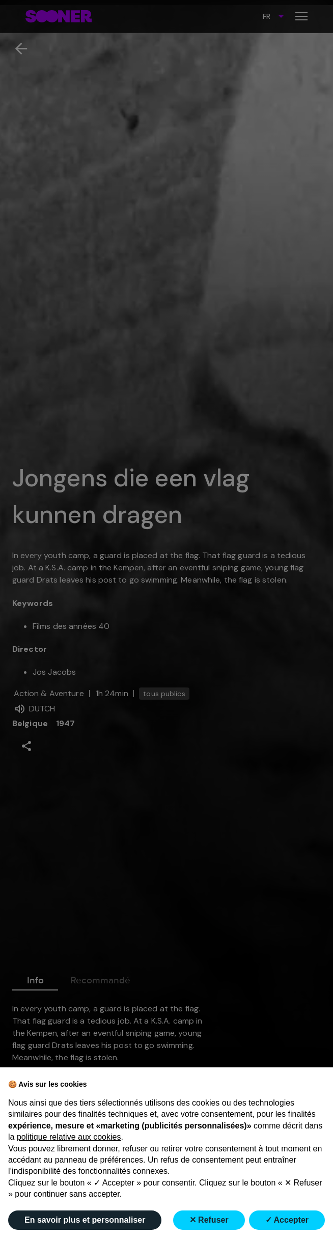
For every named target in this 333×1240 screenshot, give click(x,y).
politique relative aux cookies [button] (69, 1137)
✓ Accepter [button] (287, 1220)
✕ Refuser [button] (209, 1220)
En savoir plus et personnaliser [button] (84, 1220)
